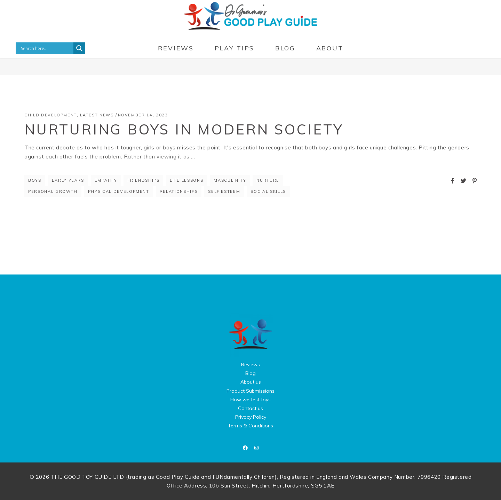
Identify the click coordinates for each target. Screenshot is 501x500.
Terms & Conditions (250, 426)
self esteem (224, 191)
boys (34, 180)
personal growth (53, 191)
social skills (268, 191)
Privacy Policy (250, 417)
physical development (118, 191)
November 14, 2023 (143, 115)
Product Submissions (250, 391)
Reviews (250, 364)
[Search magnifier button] (79, 48)
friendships (143, 180)
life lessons (186, 180)
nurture (267, 180)
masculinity (230, 180)
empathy (106, 180)
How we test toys (250, 399)
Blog (250, 373)
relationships (179, 191)
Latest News (96, 115)
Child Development (50, 115)
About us (250, 382)
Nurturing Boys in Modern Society (184, 129)
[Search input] (46, 48)
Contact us (250, 408)
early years (68, 180)
